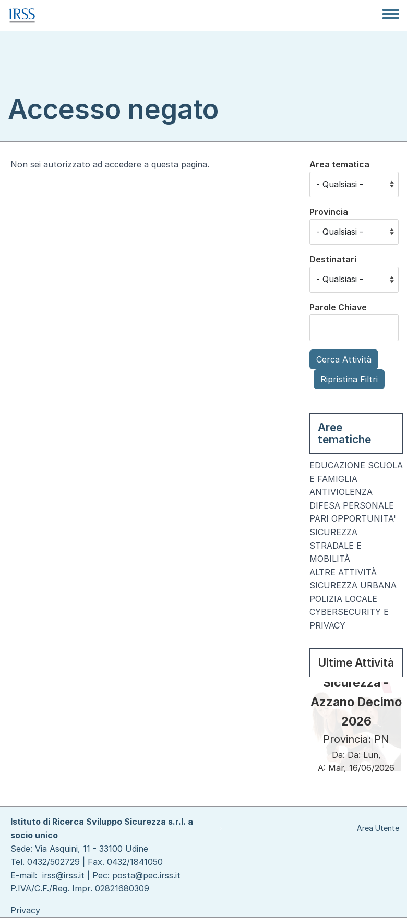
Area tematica (339, 164)
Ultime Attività (356, 662)
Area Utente (378, 828)
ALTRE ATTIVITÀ (343, 572)
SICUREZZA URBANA (353, 585)
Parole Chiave (338, 307)
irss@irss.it (63, 875)
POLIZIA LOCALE (343, 599)
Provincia (328, 212)
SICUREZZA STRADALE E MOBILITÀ (335, 545)
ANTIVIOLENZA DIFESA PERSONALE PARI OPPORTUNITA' (352, 505)
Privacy (25, 910)
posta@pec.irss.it (146, 875)
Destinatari (332, 259)
